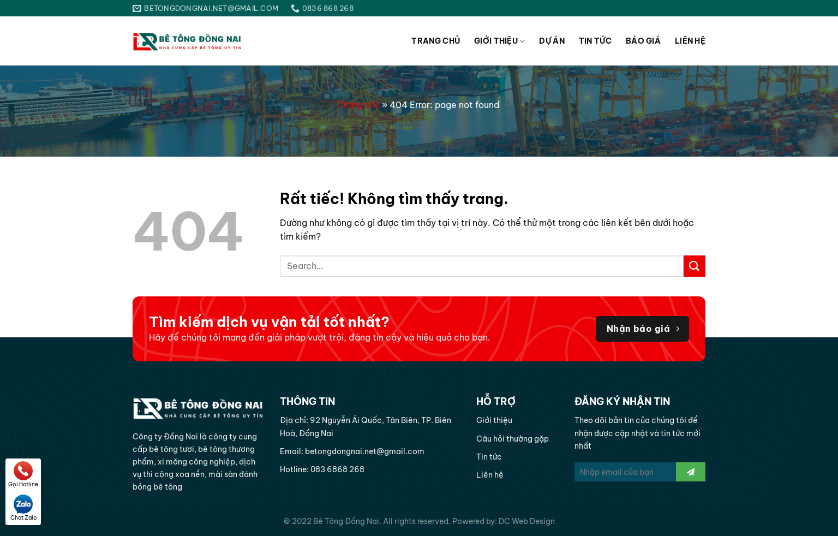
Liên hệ (690, 41)
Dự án (551, 41)
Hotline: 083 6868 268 (322, 469)
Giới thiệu (499, 41)
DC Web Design (527, 521)
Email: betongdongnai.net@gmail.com (352, 451)
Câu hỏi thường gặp (512, 439)
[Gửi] (694, 266)
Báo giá (643, 41)
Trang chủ (435, 41)
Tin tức (595, 41)
